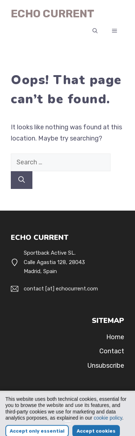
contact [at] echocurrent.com (61, 288)
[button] (95, 31)
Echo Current (52, 13)
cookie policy (108, 425)
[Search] (21, 180)
